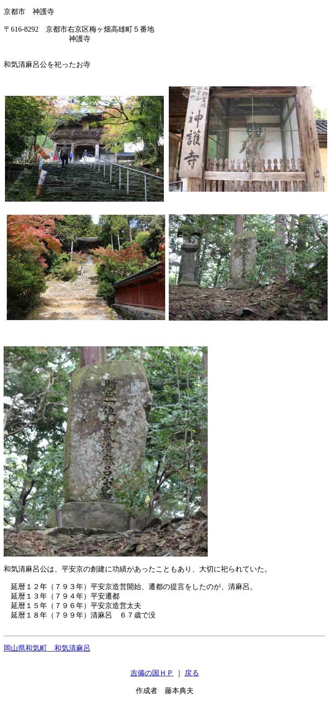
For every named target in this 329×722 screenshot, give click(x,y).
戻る (192, 673)
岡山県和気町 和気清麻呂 (47, 648)
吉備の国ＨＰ (152, 673)
